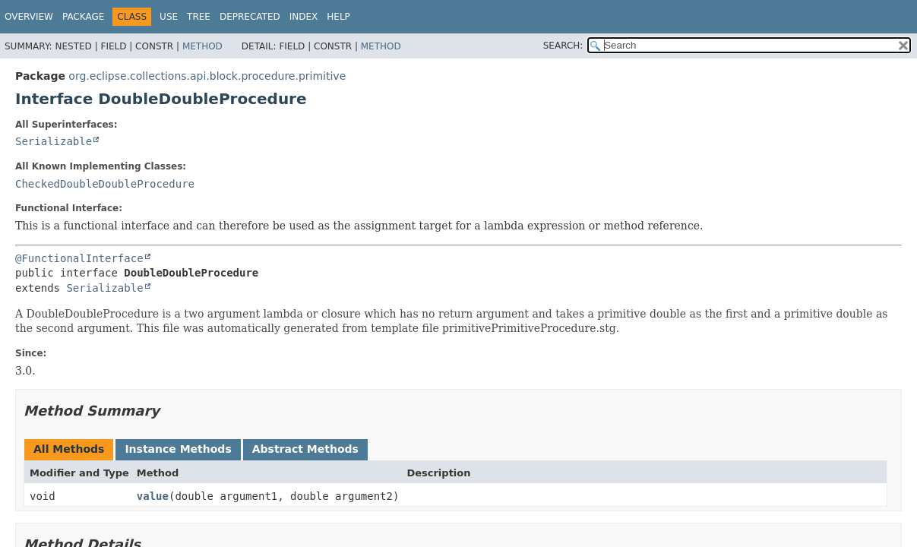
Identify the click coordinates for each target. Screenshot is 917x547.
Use (169, 16)
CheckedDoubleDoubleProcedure (104, 184)
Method (202, 46)
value (153, 496)
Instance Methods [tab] (178, 449)
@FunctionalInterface (79, 258)
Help (338, 16)
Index (303, 16)
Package (83, 16)
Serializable (53, 141)
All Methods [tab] (68, 449)
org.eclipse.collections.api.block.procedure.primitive (207, 76)
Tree (198, 16)
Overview (29, 16)
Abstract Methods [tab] (305, 449)
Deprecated (250, 16)
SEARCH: (563, 45)
